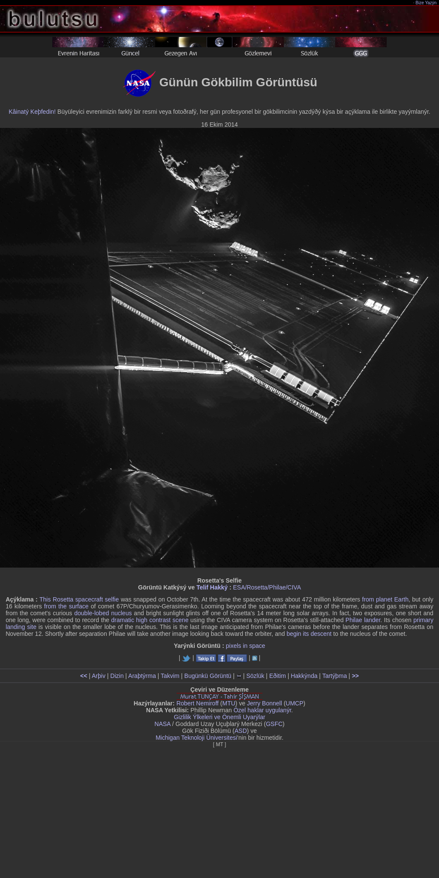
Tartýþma (334, 675)
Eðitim (277, 675)
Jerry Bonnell (264, 703)
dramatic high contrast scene (149, 620)
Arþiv (98, 675)
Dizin (116, 675)
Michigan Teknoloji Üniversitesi (196, 737)
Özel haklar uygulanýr (263, 710)
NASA (162, 723)
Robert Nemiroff (197, 703)
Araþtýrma (142, 675)
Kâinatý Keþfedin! (32, 111)
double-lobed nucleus (103, 613)
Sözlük (255, 675)
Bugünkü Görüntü (208, 675)
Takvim (170, 675)
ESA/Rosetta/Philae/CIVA (267, 587)
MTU (229, 703)
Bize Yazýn (426, 2)
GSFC (274, 723)
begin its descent (308, 633)
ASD (241, 730)
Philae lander (363, 620)
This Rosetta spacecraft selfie (79, 599)
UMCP (294, 703)
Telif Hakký (212, 587)
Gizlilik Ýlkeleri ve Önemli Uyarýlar (219, 717)
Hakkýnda (304, 675)
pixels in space (245, 645)
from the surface (66, 606)
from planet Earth (385, 599)
